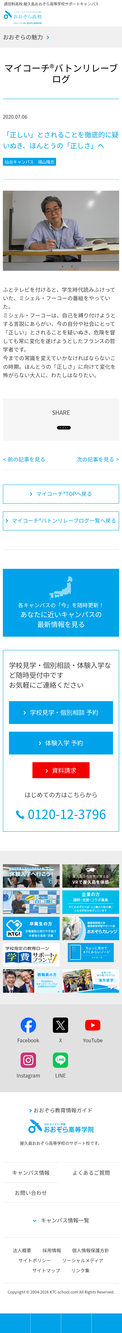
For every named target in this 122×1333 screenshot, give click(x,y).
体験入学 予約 (76, 1323)
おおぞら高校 (23, 22)
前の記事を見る (26, 459)
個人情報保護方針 (90, 1250)
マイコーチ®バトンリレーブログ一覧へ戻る (64, 520)
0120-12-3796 (67, 813)
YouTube (93, 1040)
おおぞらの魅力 (23, 37)
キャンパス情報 (31, 1172)
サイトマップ (46, 1270)
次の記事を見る (95, 459)
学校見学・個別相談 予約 (45, 1323)
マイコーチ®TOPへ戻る (64, 494)
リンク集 (80, 1270)
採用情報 (51, 1250)
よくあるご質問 (91, 1172)
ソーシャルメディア (83, 1260)
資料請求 (107, 1323)
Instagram (28, 1075)
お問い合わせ (31, 1193)
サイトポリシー (34, 1260)
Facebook (28, 1040)
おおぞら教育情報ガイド (63, 1110)
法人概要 (22, 1250)
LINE (60, 1075)
